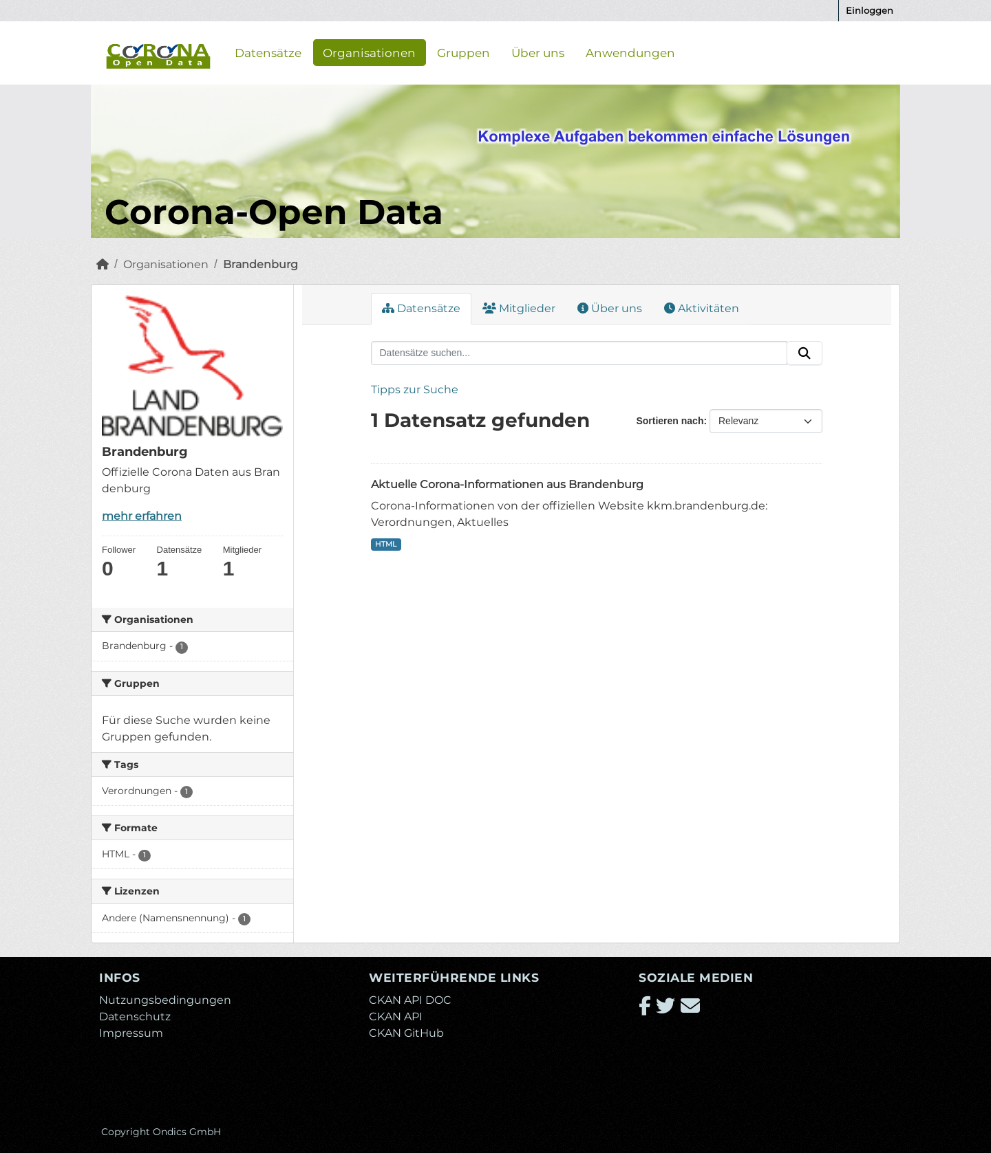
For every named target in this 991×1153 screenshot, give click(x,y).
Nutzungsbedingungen (165, 1000)
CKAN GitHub (406, 1033)
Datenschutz (135, 1016)
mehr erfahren (142, 516)
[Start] (102, 264)
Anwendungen (630, 52)
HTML (385, 544)
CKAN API (396, 1016)
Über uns (537, 52)
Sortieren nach (669, 420)
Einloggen (869, 10)
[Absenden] (804, 353)
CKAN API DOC (410, 1000)
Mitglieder (518, 308)
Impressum (131, 1033)
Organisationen (369, 52)
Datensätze (268, 52)
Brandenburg (260, 264)
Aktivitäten (701, 308)
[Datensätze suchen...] (579, 353)
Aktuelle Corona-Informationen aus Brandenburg (507, 484)
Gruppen (463, 52)
